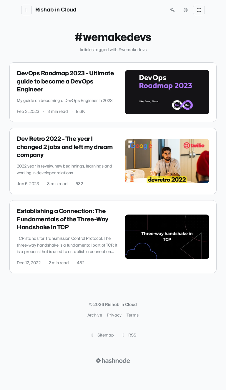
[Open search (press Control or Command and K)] (172, 10)
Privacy (114, 315)
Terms (133, 315)
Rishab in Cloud (56, 10)
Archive (94, 315)
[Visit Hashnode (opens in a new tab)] (113, 360)
